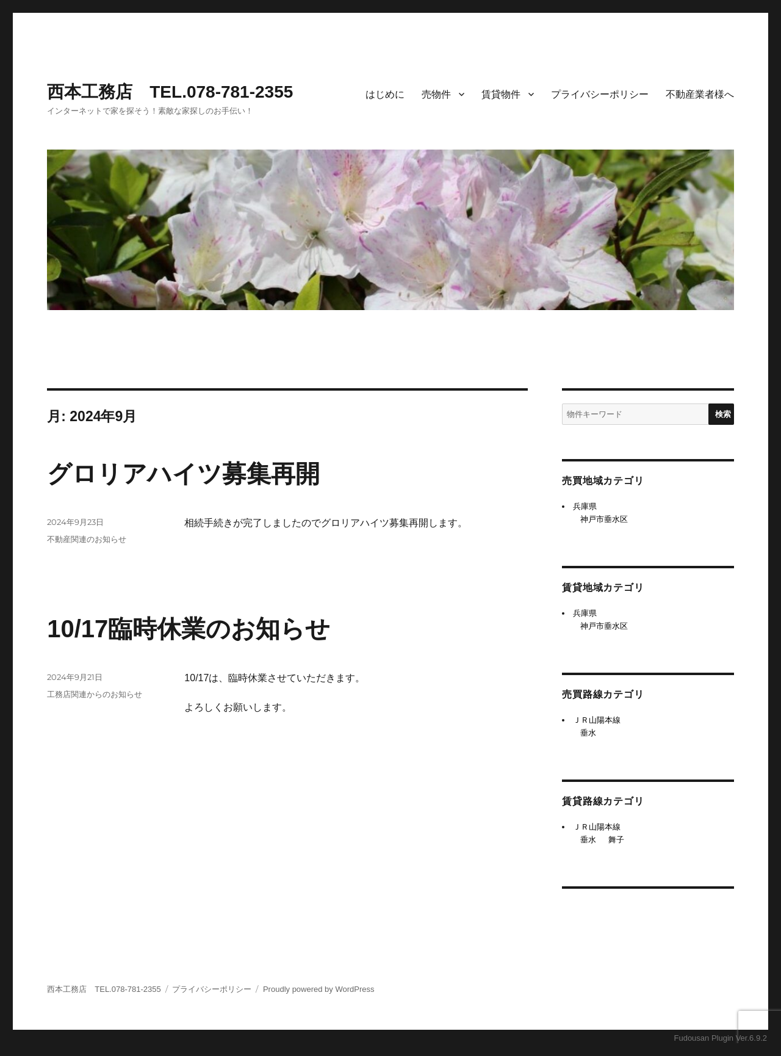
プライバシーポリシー (600, 94)
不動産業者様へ (700, 94)
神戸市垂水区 (604, 519)
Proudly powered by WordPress (319, 989)
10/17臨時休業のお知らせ (188, 628)
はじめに (385, 94)
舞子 (616, 839)
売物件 (436, 94)
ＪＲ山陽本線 (597, 720)
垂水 (588, 732)
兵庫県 (585, 506)
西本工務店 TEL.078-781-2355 (170, 91)
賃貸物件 (500, 94)
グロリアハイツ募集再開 (183, 473)
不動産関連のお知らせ (86, 539)
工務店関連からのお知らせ (94, 694)
